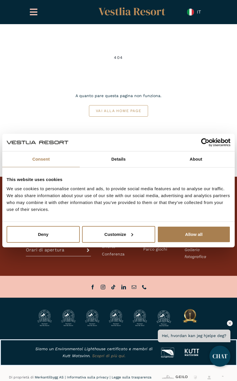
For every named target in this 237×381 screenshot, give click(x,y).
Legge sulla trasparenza (131, 377)
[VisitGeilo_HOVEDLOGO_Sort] (181, 377)
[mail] (134, 287)
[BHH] (209, 377)
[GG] (195, 377)
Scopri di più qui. (109, 355)
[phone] (144, 287)
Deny (43, 234)
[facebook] (92, 287)
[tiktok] (113, 287)
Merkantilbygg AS (49, 377)
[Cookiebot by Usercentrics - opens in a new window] (205, 142)
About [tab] (196, 159)
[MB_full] (168, 376)
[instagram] (103, 287)
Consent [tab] (41, 159)
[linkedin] (123, 287)
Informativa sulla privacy (87, 377)
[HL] (223, 377)
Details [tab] (118, 159)
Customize (118, 234)
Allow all (194, 234)
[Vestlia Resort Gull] (132, 8)
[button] (58, 250)
